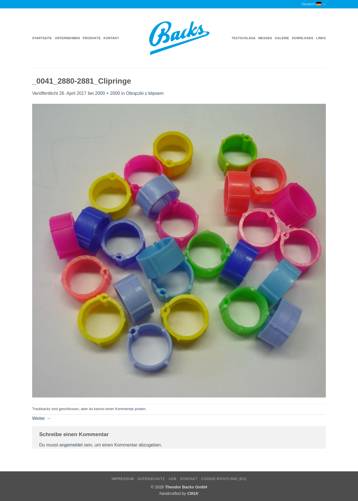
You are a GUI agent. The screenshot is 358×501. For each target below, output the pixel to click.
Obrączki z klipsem (145, 93)
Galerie (282, 38)
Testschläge (244, 38)
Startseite (42, 38)
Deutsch (314, 4)
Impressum (123, 479)
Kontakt (111, 38)
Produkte (92, 38)
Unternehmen (67, 38)
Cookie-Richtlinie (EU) (223, 479)
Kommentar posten (130, 409)
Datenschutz (151, 479)
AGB (172, 479)
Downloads (303, 38)
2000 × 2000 (107, 93)
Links (321, 38)
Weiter (41, 418)
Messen (265, 38)
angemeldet (71, 445)
